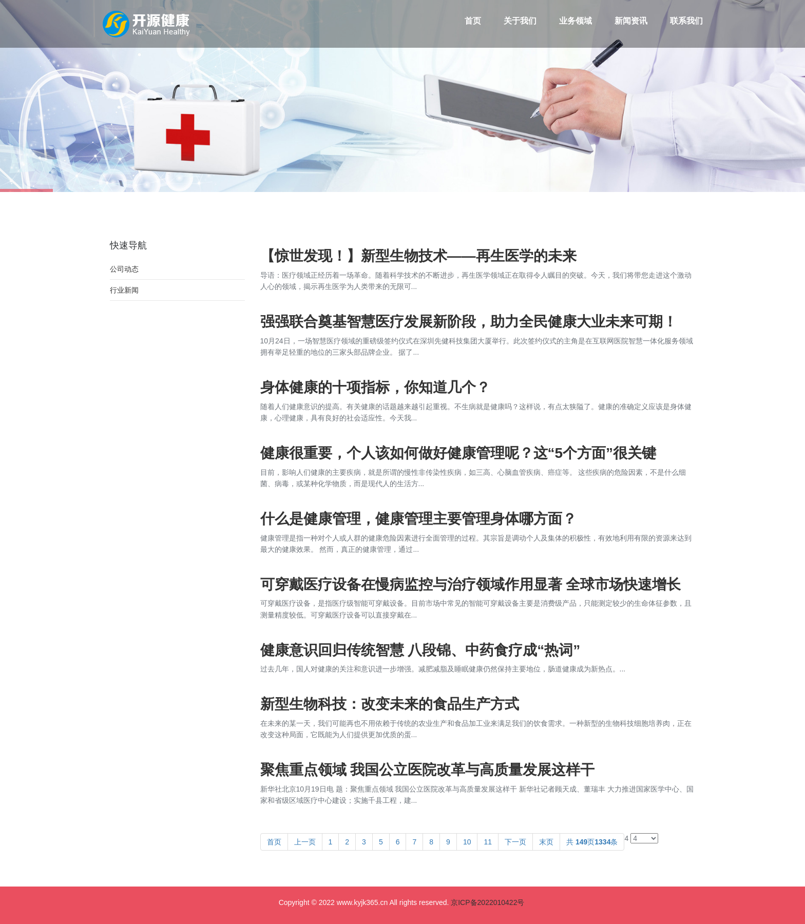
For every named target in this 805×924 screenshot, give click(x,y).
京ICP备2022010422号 (487, 902)
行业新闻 (124, 290)
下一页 (515, 842)
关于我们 (520, 20)
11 (488, 842)
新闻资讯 (631, 20)
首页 (473, 20)
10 (467, 842)
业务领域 (575, 20)
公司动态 (124, 269)
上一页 (305, 842)
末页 (546, 842)
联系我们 (686, 20)
